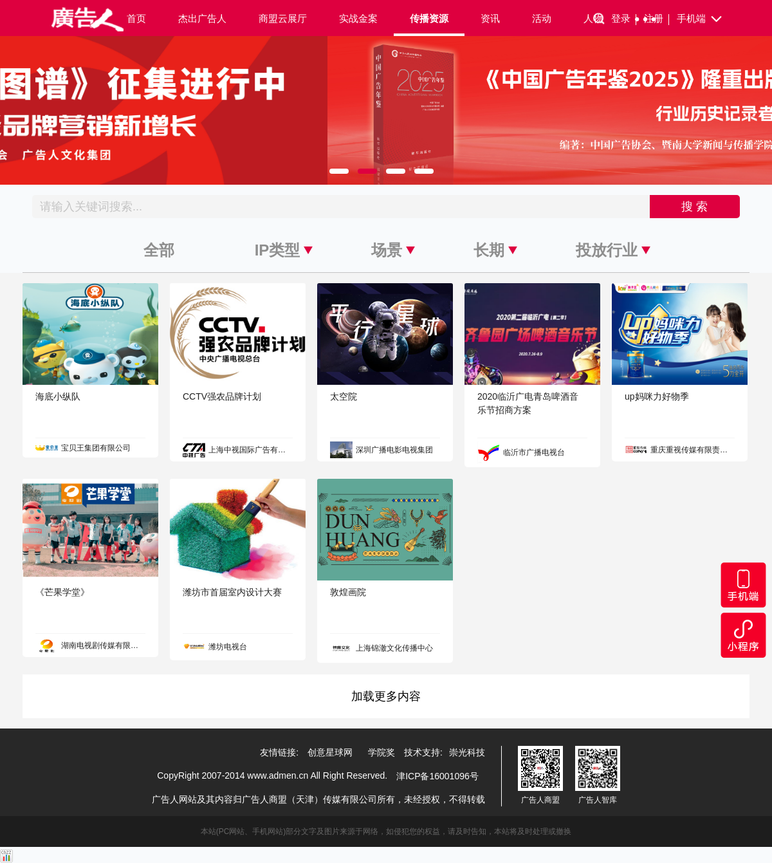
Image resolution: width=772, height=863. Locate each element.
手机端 (700, 19)
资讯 (490, 18)
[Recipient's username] (341, 206)
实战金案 (358, 18)
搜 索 (694, 206)
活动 (541, 18)
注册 (656, 19)
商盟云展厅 (283, 18)
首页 (136, 18)
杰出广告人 (202, 18)
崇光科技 (467, 752)
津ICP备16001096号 (437, 776)
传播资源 (429, 18)
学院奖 (381, 752)
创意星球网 (330, 752)
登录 (623, 19)
